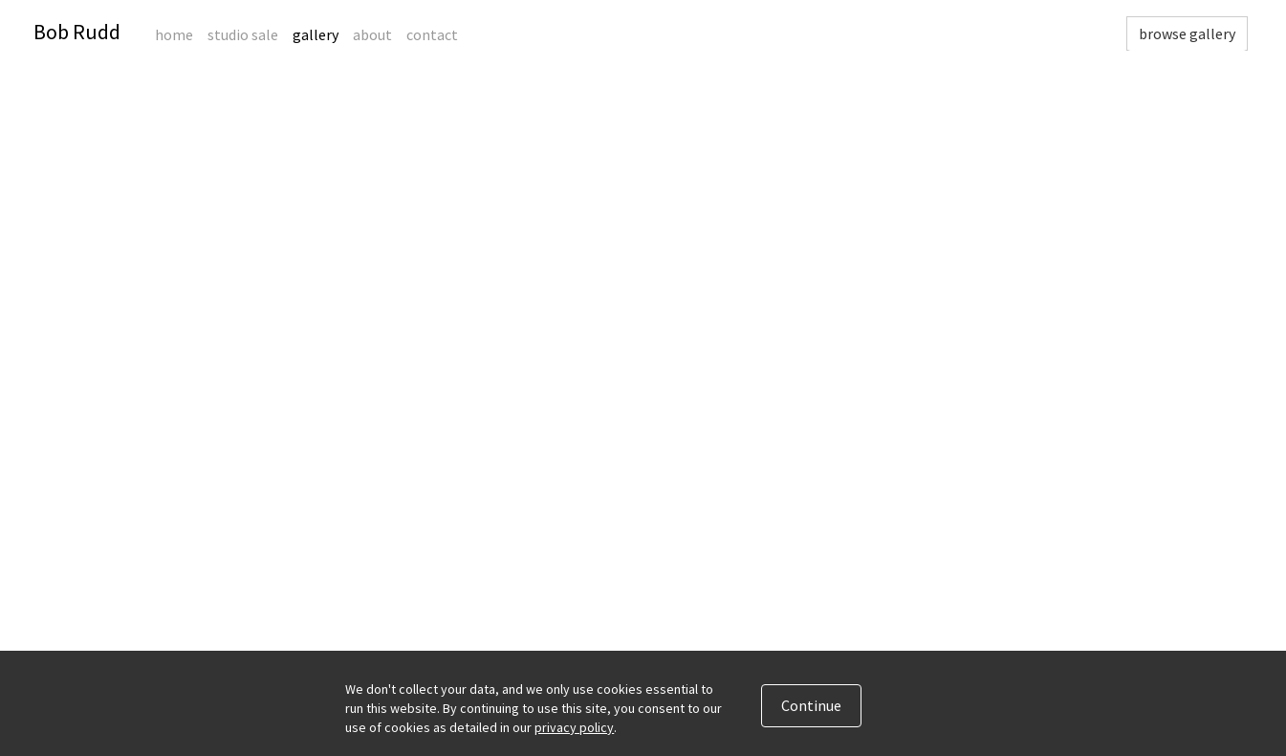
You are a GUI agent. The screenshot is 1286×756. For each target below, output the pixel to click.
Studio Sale (242, 34)
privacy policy (574, 727)
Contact (432, 34)
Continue (811, 705)
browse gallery (1187, 33)
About (372, 34)
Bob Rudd (76, 31)
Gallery (315, 34)
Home (174, 34)
